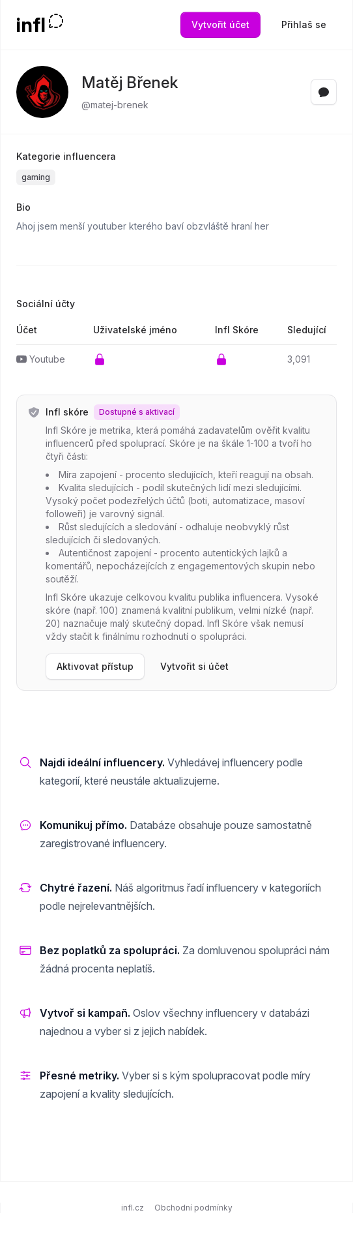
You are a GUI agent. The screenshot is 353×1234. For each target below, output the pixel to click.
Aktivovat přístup (95, 666)
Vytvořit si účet (194, 666)
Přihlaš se (303, 24)
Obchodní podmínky (193, 1207)
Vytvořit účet (220, 24)
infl (31, 25)
